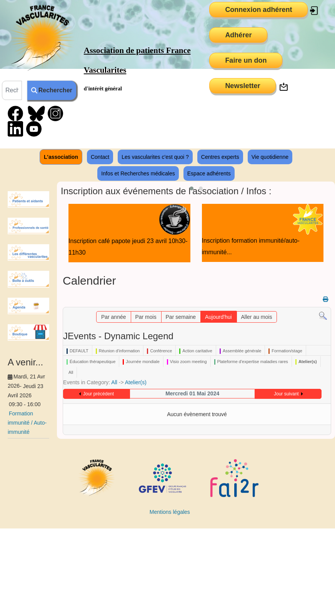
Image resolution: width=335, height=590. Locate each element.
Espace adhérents (209, 173)
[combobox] (12, 90)
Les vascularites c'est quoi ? (155, 157)
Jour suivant (286, 394)
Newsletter (242, 86)
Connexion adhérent (258, 9)
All (114, 382)
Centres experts (220, 157)
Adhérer (238, 35)
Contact (100, 157)
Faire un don (246, 60)
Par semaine (181, 317)
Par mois (145, 317)
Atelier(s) (136, 382)
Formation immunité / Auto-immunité (27, 422)
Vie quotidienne (270, 157)
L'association (61, 157)
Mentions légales (170, 512)
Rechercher (51, 90)
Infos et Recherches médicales (138, 173)
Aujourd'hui (218, 317)
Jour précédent (98, 394)
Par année (113, 317)
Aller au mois (256, 317)
